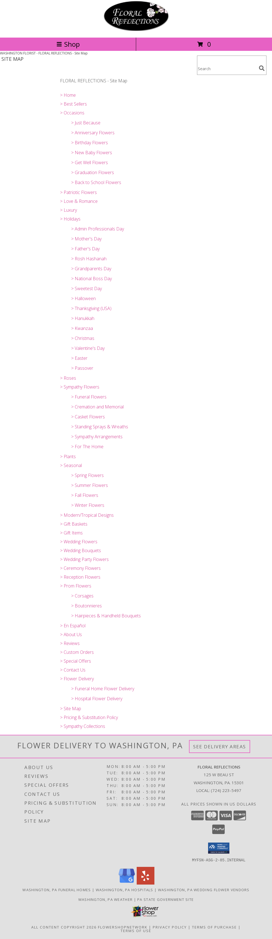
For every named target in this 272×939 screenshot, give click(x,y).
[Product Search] (227, 69)
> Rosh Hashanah (89, 259)
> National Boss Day (91, 279)
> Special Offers (75, 661)
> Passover (82, 368)
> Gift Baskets (73, 524)
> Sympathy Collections (82, 726)
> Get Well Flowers (89, 162)
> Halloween (83, 298)
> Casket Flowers (88, 417)
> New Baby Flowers (91, 152)
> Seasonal (71, 465)
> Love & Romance (79, 201)
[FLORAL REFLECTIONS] (136, 29)
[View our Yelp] (145, 882)
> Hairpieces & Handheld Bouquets (106, 616)
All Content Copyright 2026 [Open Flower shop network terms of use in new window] (64, 926)
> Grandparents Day (91, 269)
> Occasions (72, 113)
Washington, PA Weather (105, 899)
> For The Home (87, 447)
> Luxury (68, 210)
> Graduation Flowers (92, 172)
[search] (261, 68)
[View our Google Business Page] (127, 882)
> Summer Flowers (89, 485)
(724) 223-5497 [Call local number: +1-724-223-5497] (226, 790)
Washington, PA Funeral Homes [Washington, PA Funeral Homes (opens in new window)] (56, 889)
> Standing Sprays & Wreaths (99, 427)
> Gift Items (71, 533)
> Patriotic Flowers (78, 192)
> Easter (79, 358)
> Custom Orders (77, 652)
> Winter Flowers (87, 505)
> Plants (68, 456)
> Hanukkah (82, 318)
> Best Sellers (73, 104)
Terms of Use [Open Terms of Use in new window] (136, 930)
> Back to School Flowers (96, 182)
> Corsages (82, 596)
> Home (68, 95)
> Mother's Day (86, 239)
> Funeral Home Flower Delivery (102, 689)
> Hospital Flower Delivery (96, 699)
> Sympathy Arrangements (97, 437)
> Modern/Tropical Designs (87, 515)
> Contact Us (73, 670)
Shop (68, 44)
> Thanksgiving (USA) (91, 308)
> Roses (68, 378)
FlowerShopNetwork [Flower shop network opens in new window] (122, 926)
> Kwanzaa (82, 328)
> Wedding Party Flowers (84, 559)
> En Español (73, 626)
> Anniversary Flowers (93, 133)
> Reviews (70, 643)
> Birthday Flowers (89, 143)
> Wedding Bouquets (80, 550)
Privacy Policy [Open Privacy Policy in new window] (170, 926)
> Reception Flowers (80, 577)
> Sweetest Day (86, 288)
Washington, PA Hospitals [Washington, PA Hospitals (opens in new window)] (124, 889)
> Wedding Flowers (78, 542)
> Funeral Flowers (89, 397)
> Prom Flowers (75, 586)
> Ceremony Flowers (80, 568)
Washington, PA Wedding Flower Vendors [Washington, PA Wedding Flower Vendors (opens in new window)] (204, 889)
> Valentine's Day (88, 348)
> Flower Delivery (77, 679)
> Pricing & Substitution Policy (89, 717)
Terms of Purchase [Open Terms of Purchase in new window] (214, 926)
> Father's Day (85, 249)
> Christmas (82, 338)
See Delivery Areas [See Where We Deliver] (219, 746)
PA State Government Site (165, 899)
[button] (218, 848)
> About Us (71, 634)
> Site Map (70, 708)
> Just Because (85, 123)
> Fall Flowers (84, 495)
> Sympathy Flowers (79, 387)
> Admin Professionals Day (97, 229)
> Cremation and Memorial (97, 407)
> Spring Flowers (87, 475)
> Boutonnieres (86, 606)
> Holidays (70, 219)
